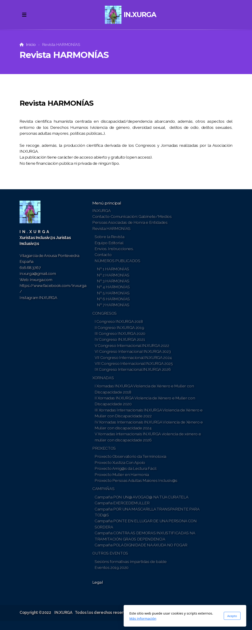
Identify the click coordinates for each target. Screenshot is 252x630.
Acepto (173, 616)
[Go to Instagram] (215, 613)
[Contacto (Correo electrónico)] (229, 613)
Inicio (31, 44)
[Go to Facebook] (201, 613)
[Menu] (24, 14)
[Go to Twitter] (208, 613)
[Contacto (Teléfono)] (222, 613)
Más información (84, 618)
